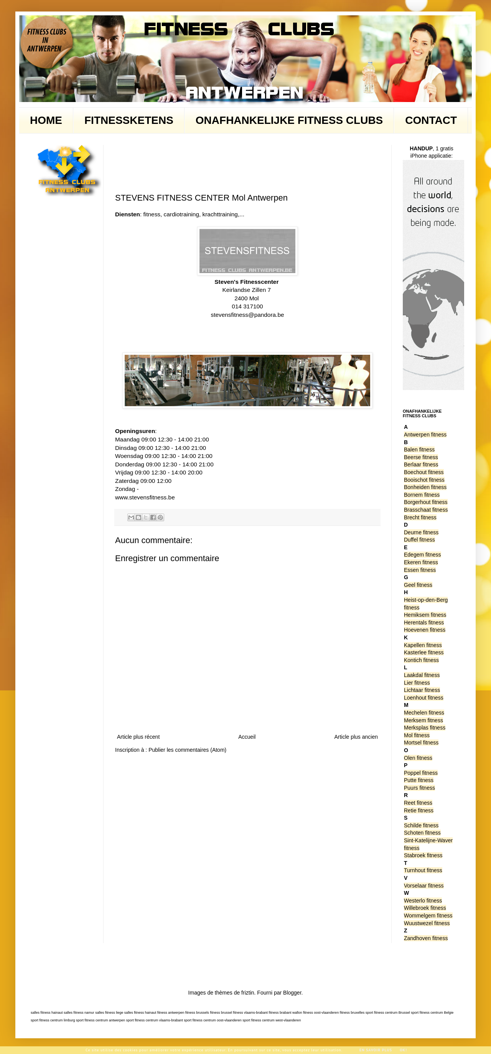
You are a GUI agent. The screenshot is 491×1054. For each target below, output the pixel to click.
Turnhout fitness (423, 870)
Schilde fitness (421, 825)
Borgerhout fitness (426, 502)
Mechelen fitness (424, 713)
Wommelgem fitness (428, 915)
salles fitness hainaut (47, 1012)
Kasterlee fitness (424, 652)
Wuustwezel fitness (427, 923)
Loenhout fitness (423, 698)
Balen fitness (419, 449)
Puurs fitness (419, 788)
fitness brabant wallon (285, 1012)
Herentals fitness (424, 622)
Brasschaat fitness (426, 510)
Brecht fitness (420, 517)
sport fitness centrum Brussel (388, 1012)
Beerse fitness (421, 457)
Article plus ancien (356, 737)
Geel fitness (418, 585)
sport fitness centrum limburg (53, 1020)
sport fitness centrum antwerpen (100, 1020)
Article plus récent (138, 737)
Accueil (246, 737)
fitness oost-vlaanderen (321, 1012)
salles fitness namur (79, 1012)
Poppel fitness (421, 773)
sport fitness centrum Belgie (432, 1012)
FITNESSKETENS (128, 120)
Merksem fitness (423, 720)
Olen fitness (418, 758)
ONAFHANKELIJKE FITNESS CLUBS (289, 120)
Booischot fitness (424, 480)
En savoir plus (375, 1049)
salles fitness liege (109, 1012)
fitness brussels (197, 1012)
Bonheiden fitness (425, 487)
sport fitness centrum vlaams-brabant (154, 1020)
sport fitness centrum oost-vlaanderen (213, 1020)
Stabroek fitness (423, 855)
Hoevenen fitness (424, 630)
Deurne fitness (421, 532)
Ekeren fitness (421, 562)
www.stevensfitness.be (145, 497)
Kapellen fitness (423, 645)
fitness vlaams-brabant (250, 1012)
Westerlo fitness (423, 901)
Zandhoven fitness (426, 938)
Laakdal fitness (422, 675)
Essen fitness (420, 570)
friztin (247, 993)
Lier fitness (417, 683)
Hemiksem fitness (425, 615)
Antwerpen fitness (425, 434)
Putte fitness (418, 780)
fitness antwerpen (171, 1012)
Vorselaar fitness (424, 886)
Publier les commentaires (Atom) (187, 750)
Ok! (403, 1049)
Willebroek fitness (425, 908)
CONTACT (431, 120)
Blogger (292, 993)
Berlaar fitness (421, 464)
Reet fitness (418, 803)
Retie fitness (418, 810)
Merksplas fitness (424, 728)
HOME (46, 120)
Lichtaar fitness (422, 690)
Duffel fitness (419, 540)
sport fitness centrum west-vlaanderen (271, 1020)
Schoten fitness (422, 833)
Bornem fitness (422, 495)
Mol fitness (417, 735)
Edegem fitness (422, 555)
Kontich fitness (421, 660)
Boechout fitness (424, 472)
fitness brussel (221, 1012)
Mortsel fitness (421, 742)
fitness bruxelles (352, 1012)
